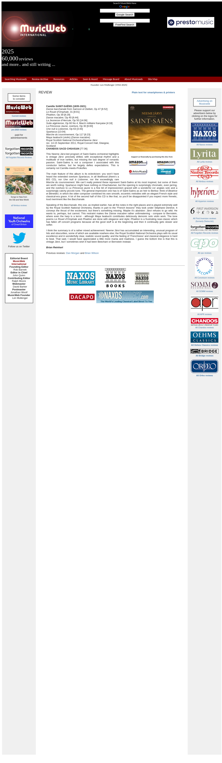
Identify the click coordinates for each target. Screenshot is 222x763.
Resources (59, 79)
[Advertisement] (156, 52)
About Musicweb (134, 79)
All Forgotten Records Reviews (19, 157)
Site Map (152, 79)
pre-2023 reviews (19, 130)
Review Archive (40, 79)
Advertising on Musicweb (204, 102)
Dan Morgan (73, 253)
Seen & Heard (90, 79)
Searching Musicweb (16, 79)
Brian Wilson (92, 253)
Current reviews (19, 116)
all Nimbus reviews (19, 205)
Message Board (111, 79)
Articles (73, 79)
